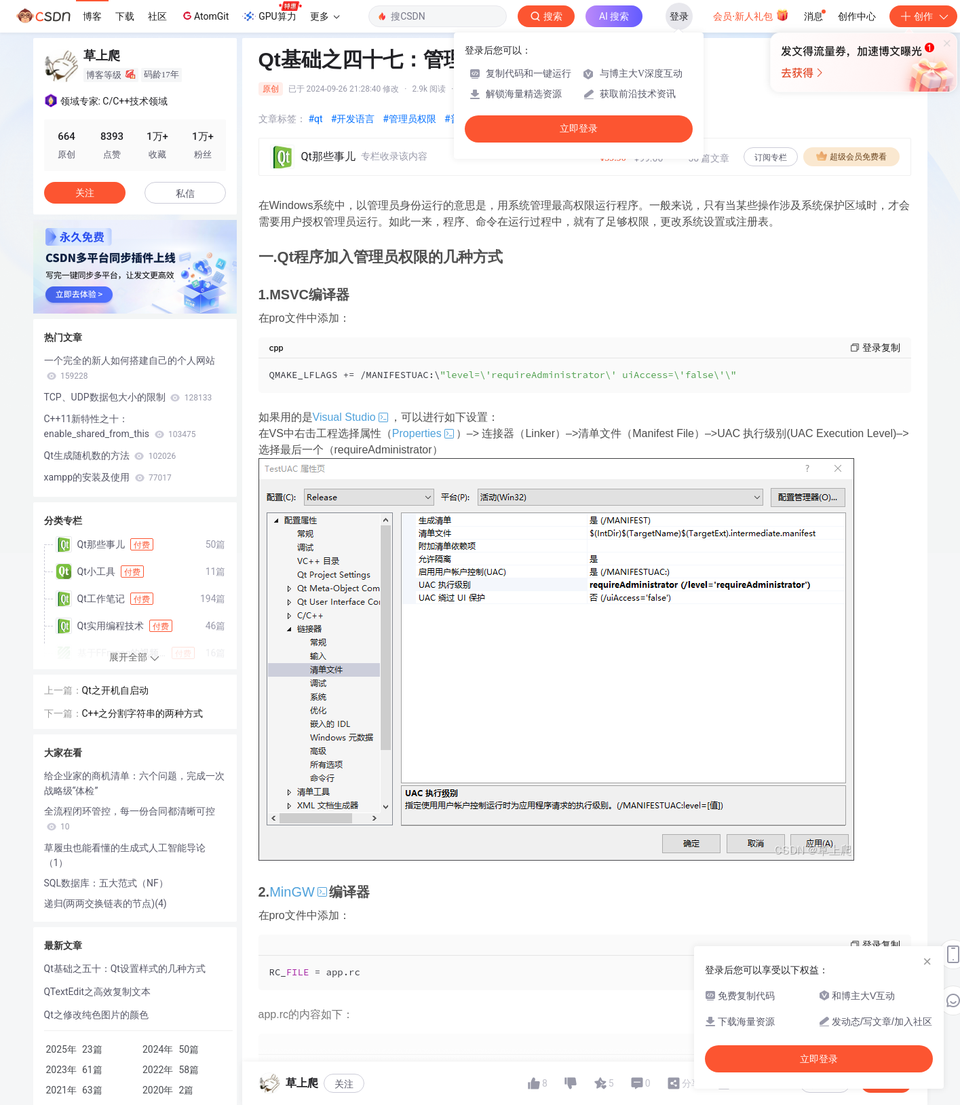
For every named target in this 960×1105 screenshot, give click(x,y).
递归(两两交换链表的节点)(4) (105, 903)
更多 (325, 16)
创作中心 (857, 16)
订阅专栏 (770, 157)
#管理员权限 (409, 118)
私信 (185, 193)
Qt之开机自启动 (115, 690)
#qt (316, 118)
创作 (923, 16)
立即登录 (579, 129)
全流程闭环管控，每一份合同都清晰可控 (129, 818)
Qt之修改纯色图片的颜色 (96, 1014)
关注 (343, 1084)
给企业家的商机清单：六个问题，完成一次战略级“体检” (134, 783)
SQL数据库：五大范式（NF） (106, 883)
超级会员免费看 (851, 156)
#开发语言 (353, 118)
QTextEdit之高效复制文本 (97, 991)
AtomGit (204, 15)
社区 (157, 16)
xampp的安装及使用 (108, 477)
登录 (679, 16)
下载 (124, 16)
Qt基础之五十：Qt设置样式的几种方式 (125, 968)
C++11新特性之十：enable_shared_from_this (120, 426)
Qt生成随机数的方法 (110, 455)
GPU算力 (271, 12)
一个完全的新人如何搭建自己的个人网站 (129, 368)
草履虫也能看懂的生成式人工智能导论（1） (125, 855)
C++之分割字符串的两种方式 (143, 713)
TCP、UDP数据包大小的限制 (128, 397)
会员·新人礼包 (750, 15)
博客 (92, 16)
